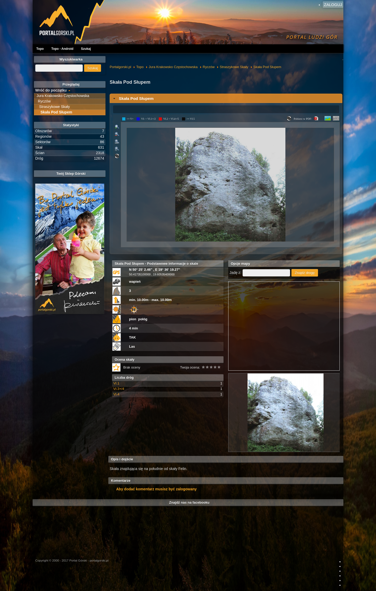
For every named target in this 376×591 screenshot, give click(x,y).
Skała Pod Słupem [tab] (133, 98)
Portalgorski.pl (120, 67)
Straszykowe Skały (234, 67)
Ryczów (209, 67)
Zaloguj (333, 4)
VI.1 (116, 383)
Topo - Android (62, 49)
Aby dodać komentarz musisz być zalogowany (156, 489)
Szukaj (86, 49)
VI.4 (116, 394)
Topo (40, 49)
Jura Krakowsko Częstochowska (173, 67)
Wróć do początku (51, 90)
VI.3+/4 (118, 389)
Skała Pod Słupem (267, 67)
